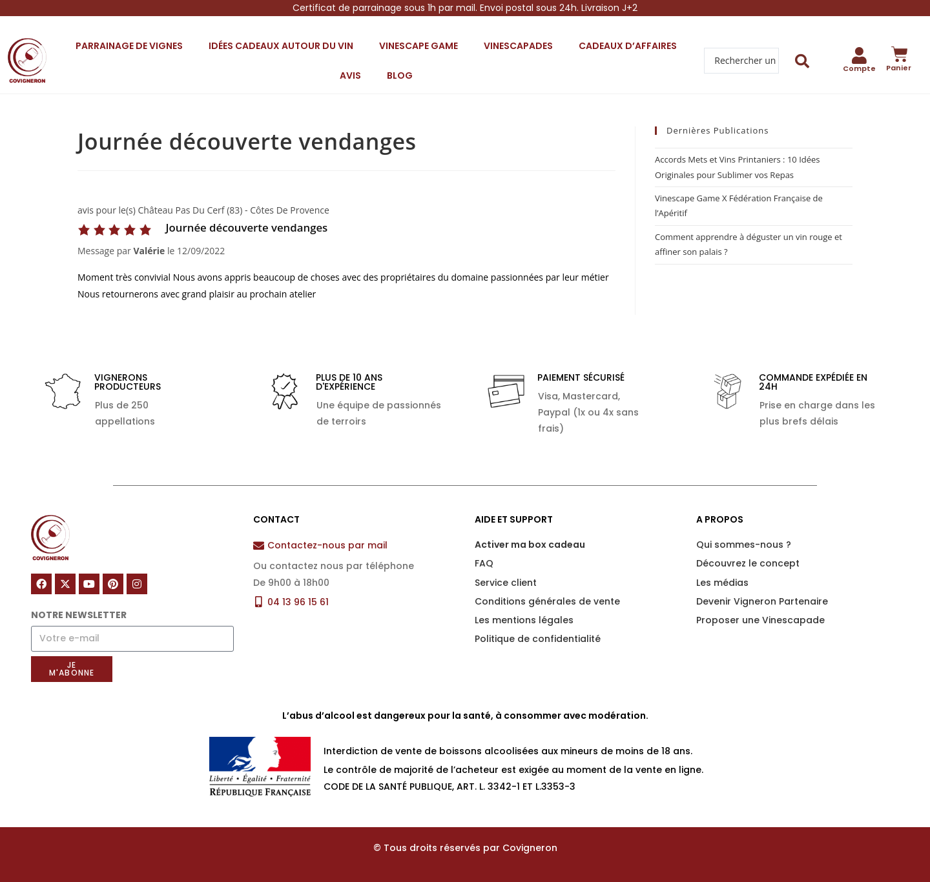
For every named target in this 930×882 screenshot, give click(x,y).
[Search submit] (802, 61)
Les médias (722, 582)
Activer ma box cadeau (530, 544)
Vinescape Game (418, 45)
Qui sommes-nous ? (743, 544)
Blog (400, 75)
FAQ (484, 563)
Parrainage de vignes (129, 45)
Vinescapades (518, 45)
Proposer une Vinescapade (760, 620)
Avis (350, 75)
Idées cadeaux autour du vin (281, 45)
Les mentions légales (524, 620)
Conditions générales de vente (547, 601)
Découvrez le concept (748, 563)
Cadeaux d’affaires (628, 45)
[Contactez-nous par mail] (258, 545)
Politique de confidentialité (538, 638)
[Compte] (859, 55)
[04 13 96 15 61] (258, 601)
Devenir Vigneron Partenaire (762, 601)
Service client (506, 582)
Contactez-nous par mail (327, 545)
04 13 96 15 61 (298, 602)
